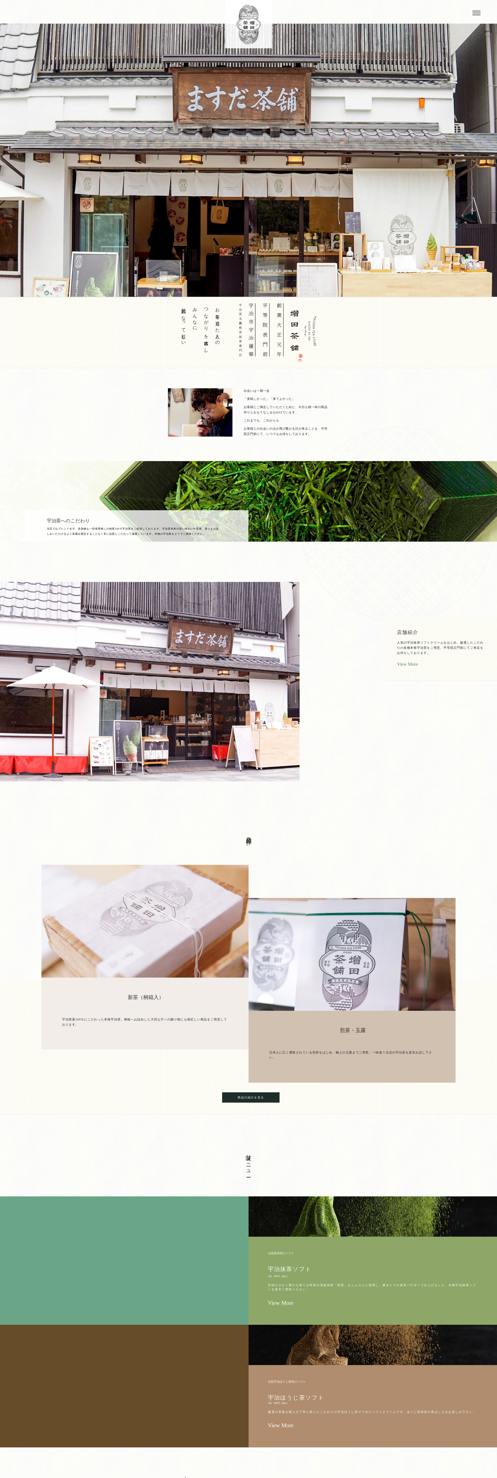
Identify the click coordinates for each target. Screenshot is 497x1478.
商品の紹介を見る (251, 1097)
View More (407, 664)
